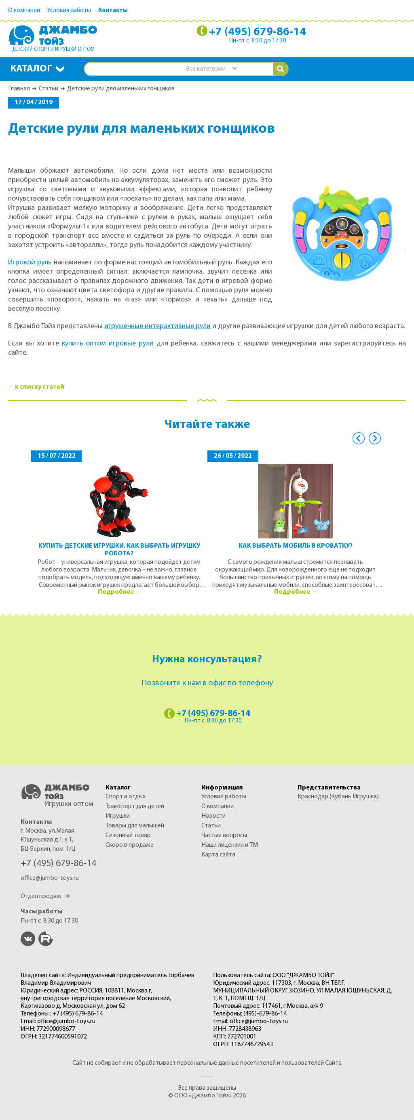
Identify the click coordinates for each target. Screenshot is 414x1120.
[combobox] (211, 69)
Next (375, 438)
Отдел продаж (45, 896)
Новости (213, 816)
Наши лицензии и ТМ (229, 845)
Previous (359, 438)
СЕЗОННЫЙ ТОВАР (128, 835)
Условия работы (69, 11)
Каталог (31, 69)
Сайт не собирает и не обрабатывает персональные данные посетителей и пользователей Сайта (207, 1063)
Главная (19, 89)
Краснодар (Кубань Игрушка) (338, 796)
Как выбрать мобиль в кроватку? (296, 546)
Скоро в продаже (130, 845)
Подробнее (116, 592)
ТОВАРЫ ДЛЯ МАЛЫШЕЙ (135, 826)
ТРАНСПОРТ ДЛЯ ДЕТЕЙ (135, 806)
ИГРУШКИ (118, 816)
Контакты (113, 11)
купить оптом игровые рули (108, 344)
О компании (24, 11)
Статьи (48, 89)
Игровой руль (30, 262)
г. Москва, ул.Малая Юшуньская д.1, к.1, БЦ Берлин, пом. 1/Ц (48, 840)
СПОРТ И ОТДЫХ (126, 796)
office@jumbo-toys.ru (50, 878)
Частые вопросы (224, 835)
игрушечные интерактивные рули (157, 326)
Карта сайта (218, 855)
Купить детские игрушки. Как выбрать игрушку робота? (119, 550)
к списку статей (39, 387)
